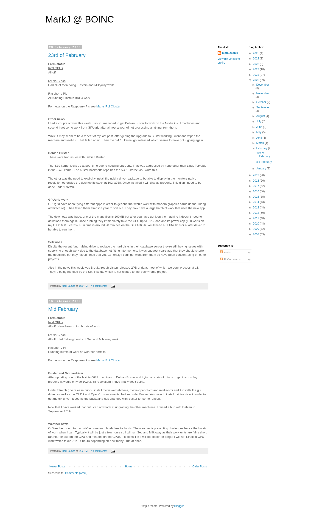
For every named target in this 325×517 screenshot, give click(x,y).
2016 (256, 191)
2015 (256, 196)
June (259, 127)
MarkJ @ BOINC (79, 19)
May (259, 132)
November (262, 93)
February (262, 148)
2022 (256, 69)
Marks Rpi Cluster (108, 106)
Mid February (63, 309)
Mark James (230, 52)
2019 (256, 175)
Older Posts (199, 466)
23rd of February (67, 55)
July (259, 121)
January (261, 168)
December (262, 84)
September (263, 107)
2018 (256, 180)
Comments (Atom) (76, 473)
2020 (256, 80)
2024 (256, 58)
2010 (256, 223)
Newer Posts (57, 466)
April (259, 137)
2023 (256, 64)
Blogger (179, 506)
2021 (256, 74)
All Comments (230, 259)
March (260, 143)
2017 (256, 186)
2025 (256, 53)
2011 (256, 218)
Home (128, 466)
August (261, 116)
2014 (256, 202)
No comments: (99, 285)
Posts (225, 252)
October (261, 102)
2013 (256, 207)
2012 (256, 212)
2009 (256, 228)
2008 (256, 234)
